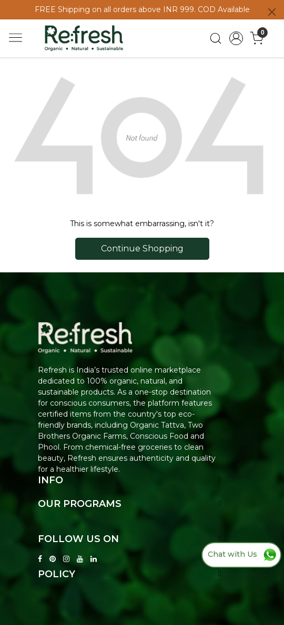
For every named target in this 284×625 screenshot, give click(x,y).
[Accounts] (236, 38)
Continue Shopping (142, 248)
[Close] (272, 12)
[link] (216, 38)
